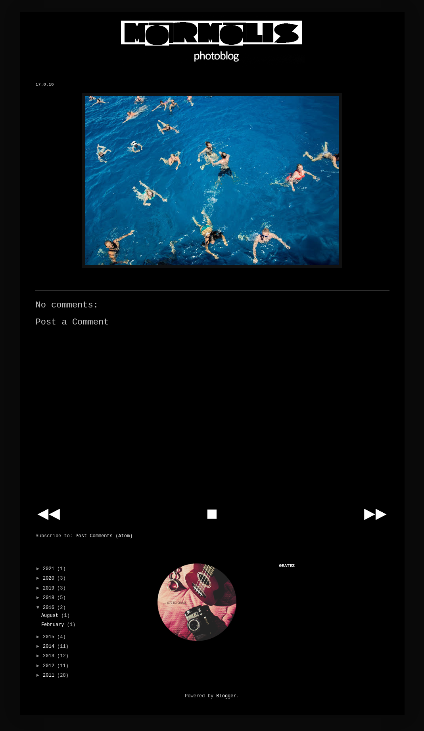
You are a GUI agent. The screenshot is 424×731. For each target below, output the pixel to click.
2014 (50, 646)
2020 (50, 578)
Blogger (226, 696)
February (54, 625)
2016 (50, 608)
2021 (50, 569)
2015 (50, 637)
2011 (50, 675)
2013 (50, 656)
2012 (50, 666)
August (51, 615)
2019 (50, 588)
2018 (50, 598)
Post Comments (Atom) (103, 536)
